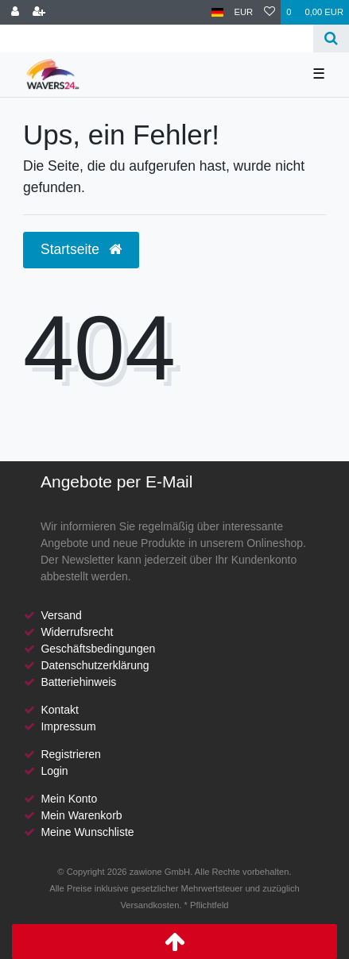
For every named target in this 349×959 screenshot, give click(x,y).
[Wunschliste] (269, 12)
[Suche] (331, 38)
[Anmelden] (15, 12)
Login (54, 771)
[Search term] (156, 38)
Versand (61, 615)
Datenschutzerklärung (95, 665)
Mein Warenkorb (81, 815)
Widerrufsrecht (77, 632)
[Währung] (244, 12)
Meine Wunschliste (87, 832)
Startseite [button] (81, 249)
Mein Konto (69, 798)
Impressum (68, 726)
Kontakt (59, 709)
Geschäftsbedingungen (98, 648)
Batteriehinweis (78, 682)
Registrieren (70, 754)
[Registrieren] (39, 12)
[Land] (217, 12)
